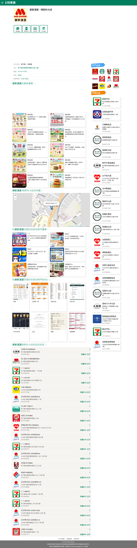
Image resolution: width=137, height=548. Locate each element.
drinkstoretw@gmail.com (78, 546)
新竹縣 (23, 64)
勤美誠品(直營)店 (109, 316)
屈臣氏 (67, 234)
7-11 (28, 233)
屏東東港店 (106, 137)
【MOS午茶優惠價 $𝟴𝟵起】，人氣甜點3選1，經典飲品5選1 (37, 133)
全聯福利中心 (69, 264)
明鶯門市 (106, 99)
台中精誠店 (106, 188)
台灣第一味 (35, 301)
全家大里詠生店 (108, 265)
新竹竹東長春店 (108, 163)
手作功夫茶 (16, 332)
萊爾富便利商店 (32, 264)
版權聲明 (69, 539)
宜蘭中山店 (106, 291)
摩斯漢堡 (30, 114)
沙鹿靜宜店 (106, 124)
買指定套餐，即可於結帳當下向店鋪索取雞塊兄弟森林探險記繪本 (74, 134)
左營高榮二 (106, 240)
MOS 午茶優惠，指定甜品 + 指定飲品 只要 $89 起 (75, 148)
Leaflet (70, 226)
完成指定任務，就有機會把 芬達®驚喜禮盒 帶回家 (36, 268)
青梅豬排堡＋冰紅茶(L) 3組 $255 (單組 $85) (74, 179)
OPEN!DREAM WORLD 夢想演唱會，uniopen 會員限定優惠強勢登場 (36, 238)
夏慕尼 (29, 249)
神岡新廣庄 (106, 252)
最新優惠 (18, 31)
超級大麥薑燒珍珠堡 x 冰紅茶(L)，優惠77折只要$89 (73, 163)
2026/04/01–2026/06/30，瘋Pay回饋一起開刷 (36, 252)
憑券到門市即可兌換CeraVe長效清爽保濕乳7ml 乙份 (74, 252)
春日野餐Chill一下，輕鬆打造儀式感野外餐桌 (36, 118)
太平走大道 (106, 176)
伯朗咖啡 (72, 332)
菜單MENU (26, 31)
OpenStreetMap (79, 226)
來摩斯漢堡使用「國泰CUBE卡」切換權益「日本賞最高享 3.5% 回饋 (75, 119)
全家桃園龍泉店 (108, 278)
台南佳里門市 (107, 112)
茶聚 (14, 301)
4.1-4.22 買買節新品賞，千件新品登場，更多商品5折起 (74, 237)
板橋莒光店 (106, 150)
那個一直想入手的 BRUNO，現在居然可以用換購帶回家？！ (74, 268)
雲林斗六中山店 (108, 304)
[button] (51, 208)
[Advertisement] (51, 48)
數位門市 (106, 329)
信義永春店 (106, 214)
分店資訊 (35, 31)
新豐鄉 (29, 64)
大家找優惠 (61, 539)
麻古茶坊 (53, 301)
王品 (33, 332)
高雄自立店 (106, 227)
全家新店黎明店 (108, 342)
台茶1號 (72, 301)
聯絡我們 (76, 539)
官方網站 (44, 31)
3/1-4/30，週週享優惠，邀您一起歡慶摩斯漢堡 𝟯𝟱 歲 (36, 148)
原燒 (52, 332)
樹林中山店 (106, 201)
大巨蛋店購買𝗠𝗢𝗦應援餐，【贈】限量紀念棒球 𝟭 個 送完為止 (37, 180)
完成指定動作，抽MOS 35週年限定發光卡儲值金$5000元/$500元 (37, 163)
